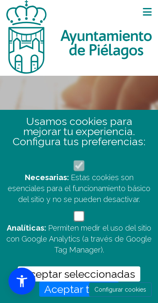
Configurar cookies (120, 289)
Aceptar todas (79, 289)
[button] (21, 281)
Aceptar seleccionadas (79, 274)
